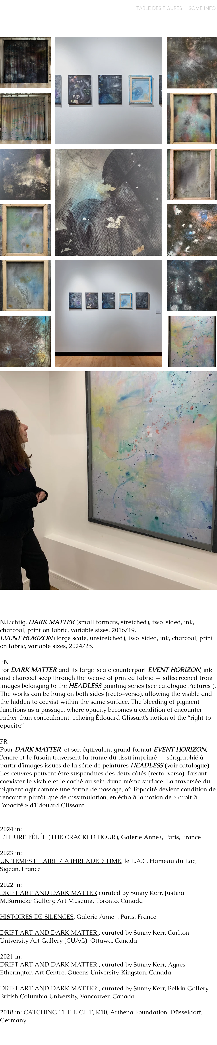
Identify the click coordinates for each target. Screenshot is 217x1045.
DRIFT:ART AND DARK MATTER (48, 893)
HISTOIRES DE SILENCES (37, 916)
